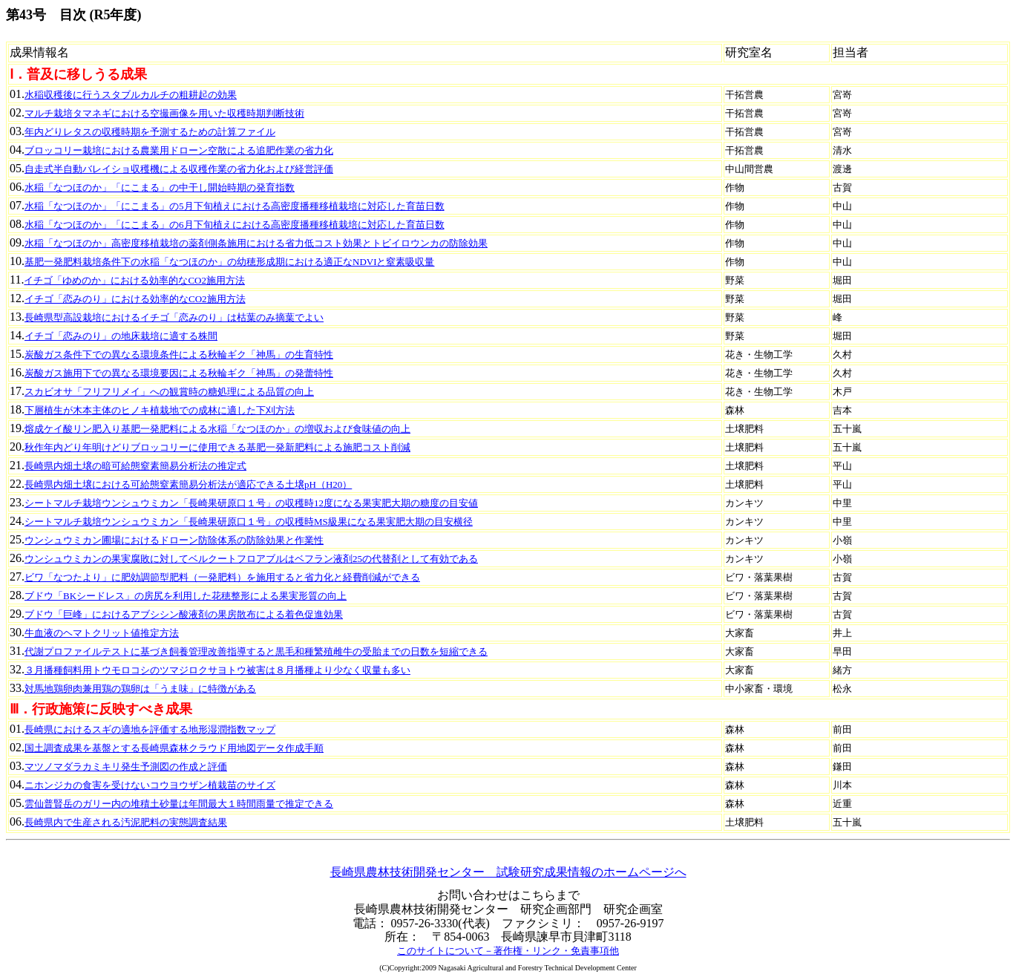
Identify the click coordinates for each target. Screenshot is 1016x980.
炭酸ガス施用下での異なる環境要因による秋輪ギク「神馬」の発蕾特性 (178, 373)
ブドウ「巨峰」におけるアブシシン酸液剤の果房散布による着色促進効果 (183, 614)
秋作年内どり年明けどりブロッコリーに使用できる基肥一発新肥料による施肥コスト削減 (217, 447)
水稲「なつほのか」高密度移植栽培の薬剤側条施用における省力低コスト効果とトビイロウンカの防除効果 (256, 243)
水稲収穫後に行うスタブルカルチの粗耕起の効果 (130, 94)
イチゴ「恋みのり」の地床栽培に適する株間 (120, 336)
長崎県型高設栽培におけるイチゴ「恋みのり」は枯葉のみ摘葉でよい (174, 317)
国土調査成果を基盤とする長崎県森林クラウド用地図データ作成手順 (174, 748)
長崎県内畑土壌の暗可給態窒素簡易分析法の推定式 (135, 465)
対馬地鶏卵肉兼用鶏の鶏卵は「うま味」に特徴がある (140, 688)
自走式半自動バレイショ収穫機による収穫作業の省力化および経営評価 (178, 168)
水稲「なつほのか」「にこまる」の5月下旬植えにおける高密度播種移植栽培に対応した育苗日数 (234, 206)
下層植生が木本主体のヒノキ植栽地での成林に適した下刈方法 (159, 410)
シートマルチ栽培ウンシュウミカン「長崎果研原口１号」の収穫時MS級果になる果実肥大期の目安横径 (248, 521)
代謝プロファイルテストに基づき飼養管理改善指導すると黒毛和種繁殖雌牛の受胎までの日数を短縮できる (256, 651)
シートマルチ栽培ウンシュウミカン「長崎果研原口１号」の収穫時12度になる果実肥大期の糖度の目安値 (251, 503)
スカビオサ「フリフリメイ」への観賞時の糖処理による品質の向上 (169, 391)
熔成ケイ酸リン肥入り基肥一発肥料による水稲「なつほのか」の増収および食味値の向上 (217, 428)
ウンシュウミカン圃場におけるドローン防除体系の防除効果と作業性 (174, 540)
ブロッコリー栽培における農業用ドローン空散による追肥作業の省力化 (178, 150)
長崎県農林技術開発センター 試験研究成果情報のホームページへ (508, 872)
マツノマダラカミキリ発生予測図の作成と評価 (125, 766)
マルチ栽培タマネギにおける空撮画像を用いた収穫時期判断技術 (164, 113)
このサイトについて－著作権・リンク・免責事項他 (508, 950)
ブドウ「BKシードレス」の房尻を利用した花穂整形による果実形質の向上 (185, 595)
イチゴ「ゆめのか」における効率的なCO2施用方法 (134, 280)
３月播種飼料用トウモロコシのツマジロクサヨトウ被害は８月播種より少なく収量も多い (217, 670)
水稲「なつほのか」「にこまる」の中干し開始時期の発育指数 (159, 187)
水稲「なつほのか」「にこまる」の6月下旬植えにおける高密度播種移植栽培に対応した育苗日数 (234, 224)
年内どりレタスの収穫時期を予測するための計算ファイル (149, 131)
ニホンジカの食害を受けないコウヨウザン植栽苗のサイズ (149, 785)
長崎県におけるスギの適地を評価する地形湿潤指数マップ (149, 729)
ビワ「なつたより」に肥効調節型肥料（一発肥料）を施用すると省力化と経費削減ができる (222, 577)
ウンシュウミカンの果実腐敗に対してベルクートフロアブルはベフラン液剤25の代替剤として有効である (251, 558)
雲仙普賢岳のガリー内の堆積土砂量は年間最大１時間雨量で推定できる (178, 803)
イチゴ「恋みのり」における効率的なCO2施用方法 (135, 298)
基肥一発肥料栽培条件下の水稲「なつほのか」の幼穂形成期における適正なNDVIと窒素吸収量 (229, 261)
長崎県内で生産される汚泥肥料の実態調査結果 (125, 822)
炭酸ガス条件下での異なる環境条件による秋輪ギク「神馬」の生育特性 (178, 354)
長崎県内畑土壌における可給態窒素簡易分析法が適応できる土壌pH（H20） (188, 484)
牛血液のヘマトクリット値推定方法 (101, 632)
